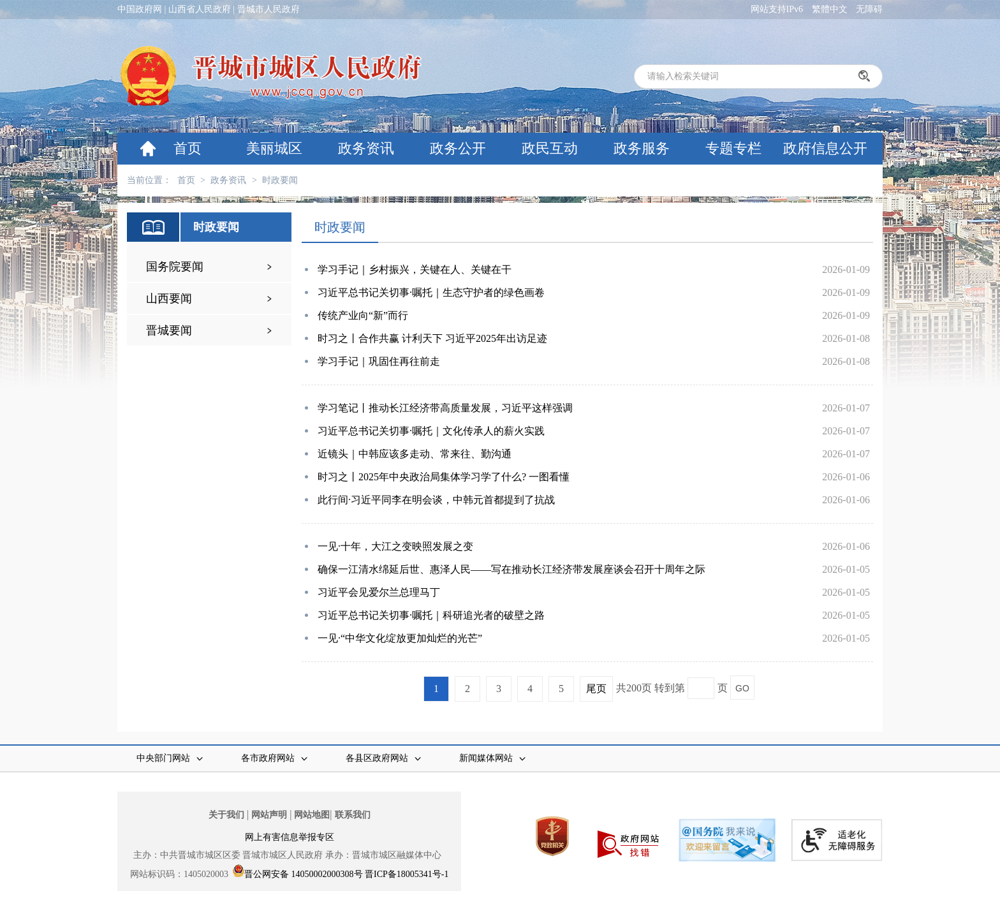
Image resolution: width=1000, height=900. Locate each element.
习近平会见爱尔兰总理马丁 (379, 592)
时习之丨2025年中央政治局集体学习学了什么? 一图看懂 (444, 476)
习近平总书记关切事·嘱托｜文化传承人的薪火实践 (431, 430)
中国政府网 (139, 9)
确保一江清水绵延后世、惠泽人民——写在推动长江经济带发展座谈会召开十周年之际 (511, 569)
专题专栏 (733, 148)
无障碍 (869, 9)
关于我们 (226, 815)
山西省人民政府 (199, 9)
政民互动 (550, 148)
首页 (187, 148)
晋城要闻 (169, 330)
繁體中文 (830, 9)
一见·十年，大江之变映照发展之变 (395, 546)
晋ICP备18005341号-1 (406, 874)
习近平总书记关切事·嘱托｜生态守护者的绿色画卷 (431, 292)
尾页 (596, 688)
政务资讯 (366, 148)
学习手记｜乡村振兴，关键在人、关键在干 (414, 269)
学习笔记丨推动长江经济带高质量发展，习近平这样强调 (445, 407)
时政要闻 (280, 180)
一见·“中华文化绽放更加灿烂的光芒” (400, 638)
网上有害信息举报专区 (289, 837)
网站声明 (269, 815)
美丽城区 (274, 148)
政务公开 (458, 148)
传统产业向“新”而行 (363, 315)
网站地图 (312, 815)
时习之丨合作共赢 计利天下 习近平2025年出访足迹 (432, 338)
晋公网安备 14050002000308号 (303, 874)
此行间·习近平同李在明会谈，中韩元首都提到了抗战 (436, 499)
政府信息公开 (825, 148)
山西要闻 (169, 298)
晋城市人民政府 (268, 9)
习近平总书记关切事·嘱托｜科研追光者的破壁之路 (431, 615)
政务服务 (642, 148)
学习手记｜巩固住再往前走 (379, 361)
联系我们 (353, 815)
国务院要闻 (174, 266)
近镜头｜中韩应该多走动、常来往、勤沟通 (414, 453)
